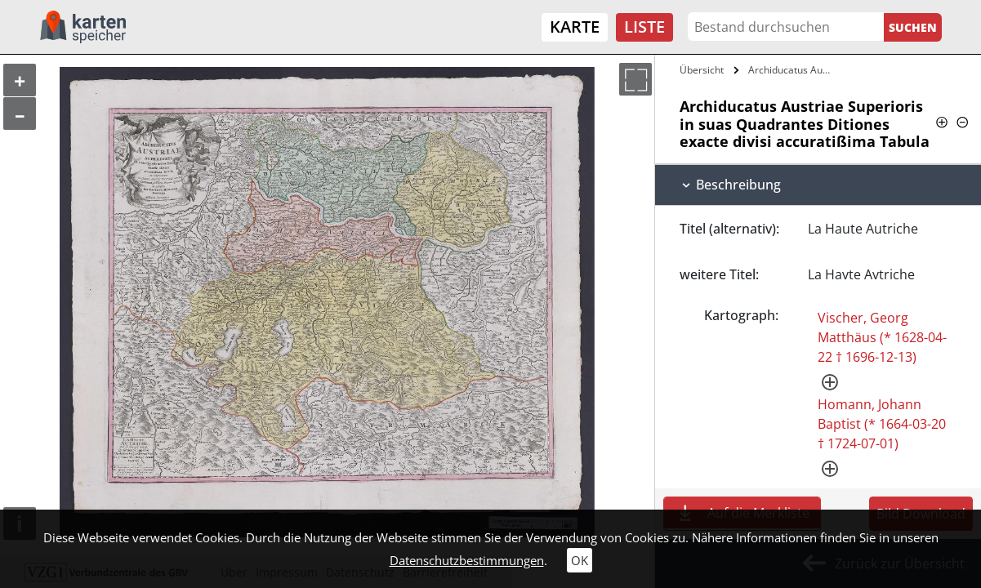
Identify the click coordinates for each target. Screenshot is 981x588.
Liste (644, 27)
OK (579, 560)
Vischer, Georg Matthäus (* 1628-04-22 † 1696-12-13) (882, 337)
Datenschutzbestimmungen (467, 560)
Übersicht (702, 70)
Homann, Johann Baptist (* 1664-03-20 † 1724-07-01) (882, 423)
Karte (575, 27)
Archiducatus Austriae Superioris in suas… (793, 70)
